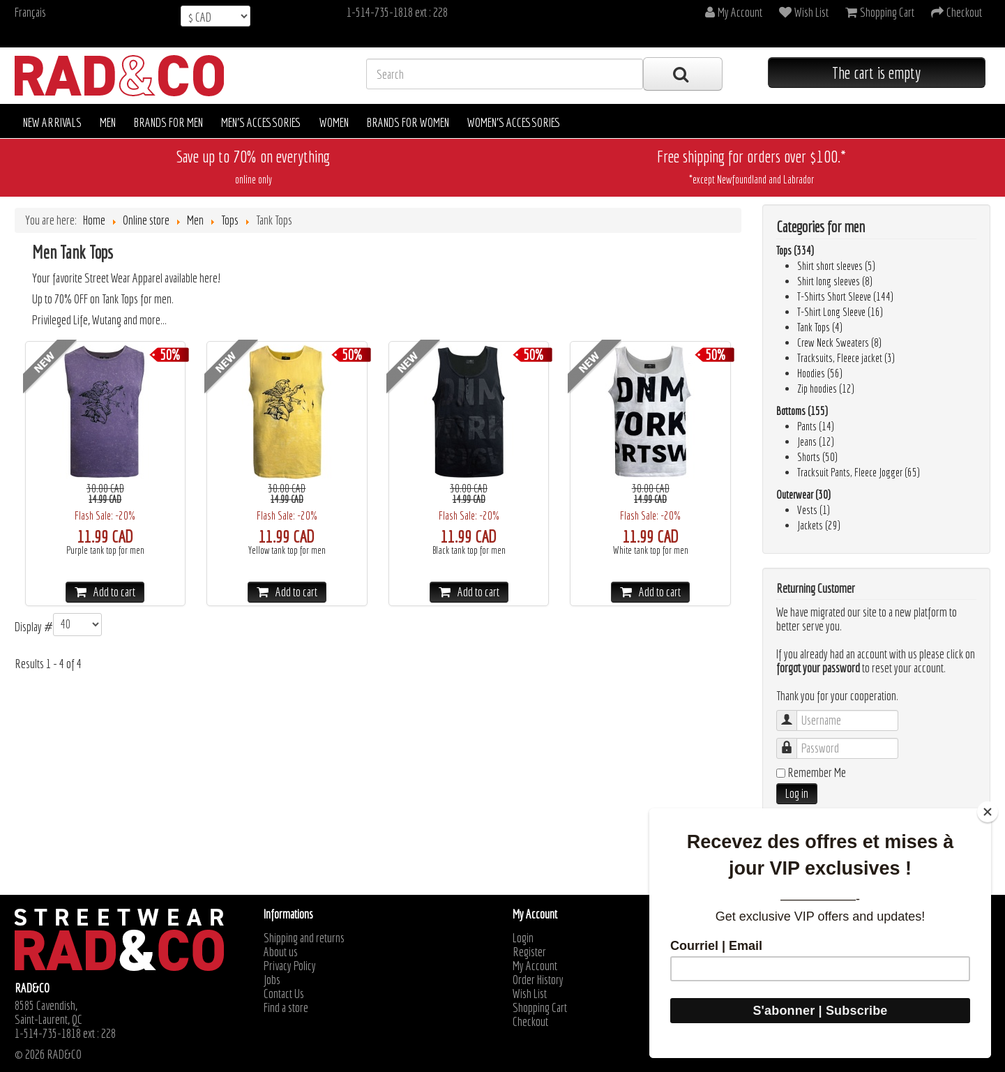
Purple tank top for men (105, 550)
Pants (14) (815, 426)
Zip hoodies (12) (825, 388)
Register (529, 952)
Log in (796, 793)
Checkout (530, 1022)
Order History (538, 980)
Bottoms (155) (802, 411)
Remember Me (816, 773)
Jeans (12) (815, 441)
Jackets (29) (818, 525)
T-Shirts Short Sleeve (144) (845, 296)
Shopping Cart (540, 1008)
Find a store (286, 1008)
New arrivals (52, 122)
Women (334, 122)
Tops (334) (795, 250)
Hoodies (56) (819, 373)
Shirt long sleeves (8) (834, 281)
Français (30, 12)
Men (108, 122)
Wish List (530, 994)
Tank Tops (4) (819, 327)
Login (523, 938)
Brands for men (168, 122)
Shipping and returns (304, 938)
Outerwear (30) (803, 494)
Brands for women (408, 122)
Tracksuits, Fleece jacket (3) (846, 358)
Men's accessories (261, 122)
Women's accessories (514, 122)
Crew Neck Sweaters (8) (839, 342)
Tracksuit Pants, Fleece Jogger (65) (858, 472)
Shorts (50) (817, 457)
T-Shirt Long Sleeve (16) (840, 311)
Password (793, 741)
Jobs (272, 980)
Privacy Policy (290, 966)
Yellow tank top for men (287, 550)
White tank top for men (650, 550)
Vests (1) (813, 510)
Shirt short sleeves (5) (836, 265)
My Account (535, 966)
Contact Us (284, 994)
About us (281, 952)
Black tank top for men (469, 550)
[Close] (987, 811)
